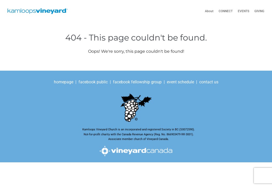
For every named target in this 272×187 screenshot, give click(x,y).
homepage (64, 81)
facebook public (93, 81)
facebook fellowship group (137, 81)
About (209, 11)
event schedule (180, 81)
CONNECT (226, 11)
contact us (208, 81)
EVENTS (243, 11)
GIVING (259, 11)
